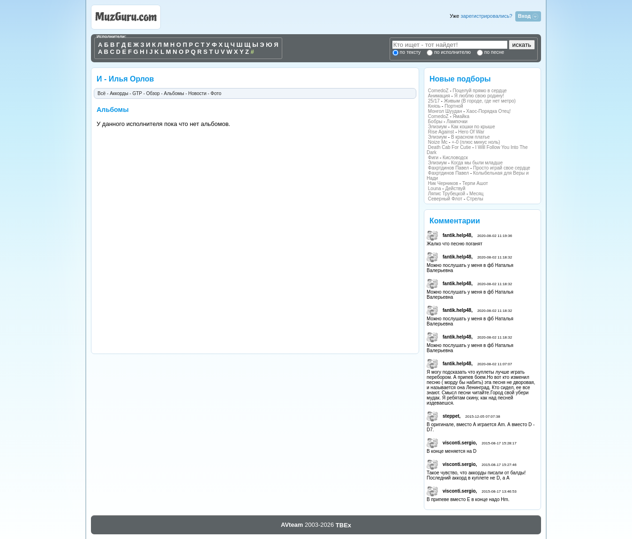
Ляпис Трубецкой (446, 193)
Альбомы (174, 93)
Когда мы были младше (477, 162)
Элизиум (437, 126)
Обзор (153, 93)
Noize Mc (438, 142)
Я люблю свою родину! (479, 95)
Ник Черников (443, 183)
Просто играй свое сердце (501, 167)
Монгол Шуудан (445, 111)
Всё (101, 93)
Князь (434, 106)
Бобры (435, 121)
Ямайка (461, 116)
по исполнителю (452, 52)
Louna (434, 188)
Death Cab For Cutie (449, 147)
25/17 (434, 100)
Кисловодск (455, 157)
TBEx (343, 525)
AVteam (292, 524)
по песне (493, 52)
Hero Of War (471, 131)
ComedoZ (438, 90)
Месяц (476, 193)
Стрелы (474, 198)
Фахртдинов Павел (448, 167)
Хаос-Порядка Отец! (488, 111)
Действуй (455, 188)
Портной (453, 106)
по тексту (410, 52)
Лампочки (456, 121)
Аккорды (119, 93)
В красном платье (470, 137)
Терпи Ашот (475, 183)
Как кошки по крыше (473, 126)
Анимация (439, 95)
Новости (197, 93)
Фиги (433, 157)
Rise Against (441, 131)
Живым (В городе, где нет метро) (480, 100)
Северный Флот (445, 198)
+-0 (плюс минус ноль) (475, 142)
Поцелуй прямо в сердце (480, 90)
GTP (137, 93)
